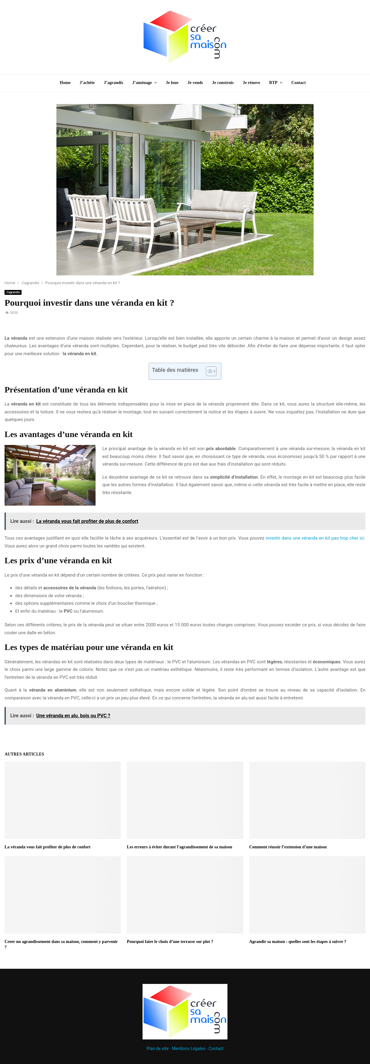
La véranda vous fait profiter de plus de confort (47, 847)
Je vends (195, 82)
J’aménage (142, 82)
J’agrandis (113, 82)
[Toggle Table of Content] (208, 371)
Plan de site (157, 1048)
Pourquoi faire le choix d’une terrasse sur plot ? (170, 941)
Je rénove (251, 82)
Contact (298, 82)
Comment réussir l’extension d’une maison (288, 847)
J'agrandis (13, 292)
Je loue (172, 82)
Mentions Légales (188, 1048)
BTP (273, 82)
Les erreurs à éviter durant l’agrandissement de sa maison (179, 847)
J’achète (87, 82)
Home (65, 82)
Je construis (223, 82)
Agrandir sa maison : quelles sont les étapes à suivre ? (297, 941)
